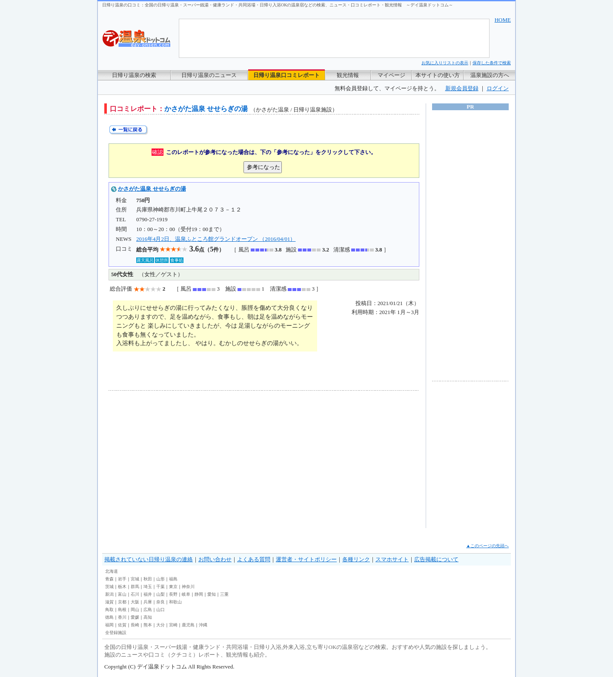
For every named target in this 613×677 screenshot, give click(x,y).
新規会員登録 (461, 88)
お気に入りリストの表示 (444, 62)
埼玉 (147, 586)
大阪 (135, 602)
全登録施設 (115, 632)
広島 (147, 609)
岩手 (122, 579)
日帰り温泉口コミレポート (286, 75)
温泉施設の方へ (489, 75)
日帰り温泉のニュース (209, 75)
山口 (160, 609)
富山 (122, 594)
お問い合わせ (215, 559)
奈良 (160, 602)
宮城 (135, 579)
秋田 (147, 579)
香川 (122, 617)
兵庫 (147, 602)
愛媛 (135, 617)
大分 (160, 625)
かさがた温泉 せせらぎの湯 (152, 189)
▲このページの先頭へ (487, 545)
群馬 (135, 586)
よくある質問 (253, 559)
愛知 (211, 594)
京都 (122, 602)
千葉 (160, 586)
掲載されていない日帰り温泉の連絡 (148, 559)
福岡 (109, 625)
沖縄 (203, 625)
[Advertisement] (187, 459)
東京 (173, 586)
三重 (224, 594)
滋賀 (109, 602)
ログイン (498, 88)
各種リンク (356, 559)
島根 (122, 609)
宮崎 (173, 625)
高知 (147, 617)
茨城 (109, 586)
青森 (109, 579)
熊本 (147, 625)
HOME (503, 20)
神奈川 (188, 586)
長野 (173, 594)
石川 (135, 594)
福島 (173, 579)
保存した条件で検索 (492, 62)
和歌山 (175, 602)
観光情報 (348, 75)
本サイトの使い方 (437, 75)
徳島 (109, 617)
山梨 (160, 594)
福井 (147, 594)
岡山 (135, 609)
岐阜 (186, 594)
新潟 (109, 594)
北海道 (111, 571)
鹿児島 (188, 625)
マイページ (391, 75)
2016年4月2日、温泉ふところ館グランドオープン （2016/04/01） (215, 239)
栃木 (122, 586)
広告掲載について (436, 559)
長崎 (135, 625)
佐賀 (122, 625)
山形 (160, 579)
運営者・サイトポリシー (306, 559)
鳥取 (109, 609)
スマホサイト (392, 559)
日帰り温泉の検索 (134, 75)
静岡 (199, 594)
